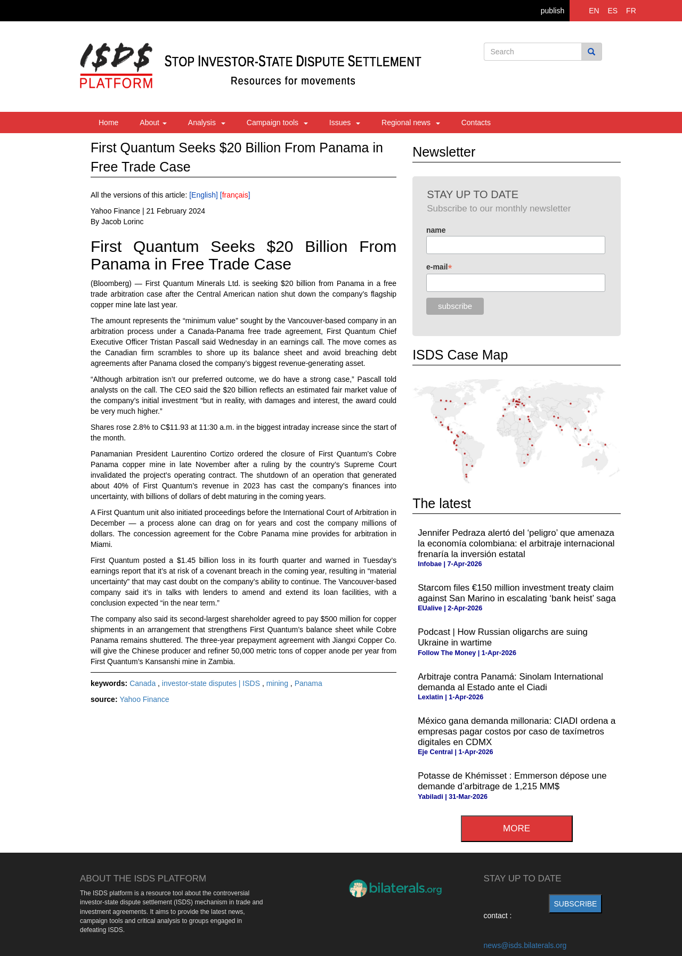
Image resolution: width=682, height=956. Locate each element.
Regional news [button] (410, 122)
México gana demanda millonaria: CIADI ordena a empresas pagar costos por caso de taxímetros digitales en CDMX (516, 731)
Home (108, 122)
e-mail (439, 267)
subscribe (575, 904)
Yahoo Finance (144, 699)
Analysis (206, 122)
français (235, 195)
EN (594, 10)
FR (631, 10)
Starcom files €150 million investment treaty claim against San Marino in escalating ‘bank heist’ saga (517, 593)
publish (552, 10)
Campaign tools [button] (277, 122)
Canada (143, 683)
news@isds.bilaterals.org (525, 945)
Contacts (476, 122)
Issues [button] (344, 122)
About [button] (153, 122)
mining (278, 683)
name (436, 230)
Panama (308, 683)
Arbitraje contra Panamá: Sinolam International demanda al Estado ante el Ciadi (510, 682)
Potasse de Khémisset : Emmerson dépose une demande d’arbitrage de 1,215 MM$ (512, 781)
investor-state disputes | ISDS (212, 683)
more (516, 828)
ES (613, 10)
